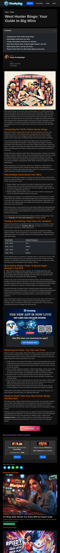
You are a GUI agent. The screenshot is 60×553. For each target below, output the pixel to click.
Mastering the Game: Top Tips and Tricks (20, 46)
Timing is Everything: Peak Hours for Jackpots (21, 41)
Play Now (17, 457)
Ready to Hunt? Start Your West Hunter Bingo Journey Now (25, 49)
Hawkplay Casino (9, 417)
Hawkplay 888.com (28, 226)
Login (54, 3)
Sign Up (43, 457)
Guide (47, 3)
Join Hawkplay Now (30, 342)
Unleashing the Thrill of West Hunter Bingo (20, 36)
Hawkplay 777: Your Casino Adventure (21, 217)
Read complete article (9, 524)
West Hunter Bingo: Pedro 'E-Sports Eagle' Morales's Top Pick (26, 44)
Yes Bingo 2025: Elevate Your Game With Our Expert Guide (27, 517)
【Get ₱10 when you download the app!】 (30, 338)
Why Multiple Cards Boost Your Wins (18, 39)
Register (30, 3)
